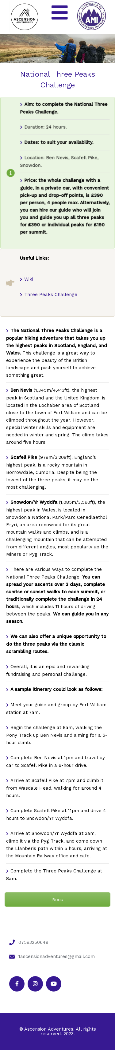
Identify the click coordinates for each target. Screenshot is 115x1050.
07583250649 (33, 942)
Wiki (28, 279)
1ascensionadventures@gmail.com (56, 956)
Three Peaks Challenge (50, 294)
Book (57, 899)
